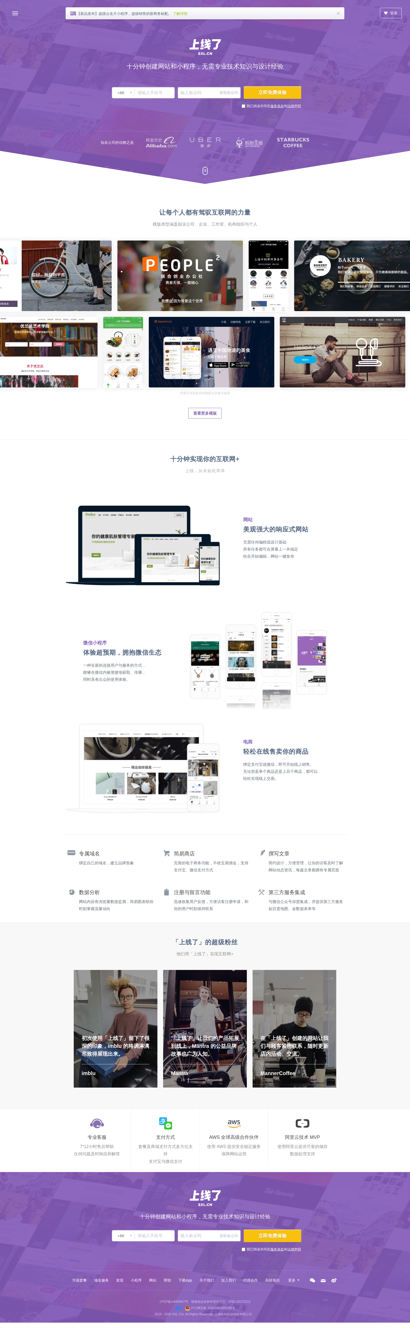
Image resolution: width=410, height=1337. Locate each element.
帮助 (167, 1280)
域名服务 (101, 1280)
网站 (152, 1280)
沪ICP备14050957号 (174, 1302)
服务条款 (277, 106)
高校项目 (272, 1280)
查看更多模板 (205, 413)
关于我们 (207, 1280)
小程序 (136, 1280)
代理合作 (250, 1280)
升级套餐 (79, 1280)
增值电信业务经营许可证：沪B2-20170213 (220, 1302)
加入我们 (228, 1280)
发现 (119, 1280)
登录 (390, 13)
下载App (185, 1280)
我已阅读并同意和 (274, 106)
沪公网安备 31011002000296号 (213, 1308)
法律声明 (294, 106)
